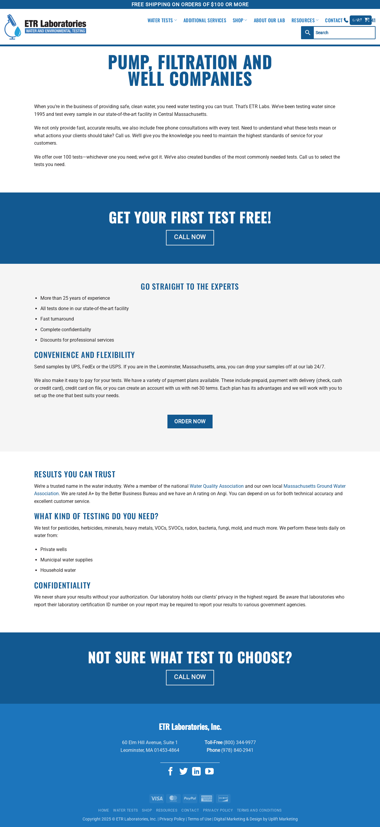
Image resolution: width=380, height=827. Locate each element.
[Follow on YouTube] (209, 772)
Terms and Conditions (259, 810)
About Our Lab (269, 20)
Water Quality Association (217, 486)
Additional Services (204, 20)
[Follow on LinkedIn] (196, 772)
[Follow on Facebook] (170, 772)
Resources (305, 20)
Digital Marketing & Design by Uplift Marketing (256, 819)
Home (103, 810)
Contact (334, 20)
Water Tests (162, 20)
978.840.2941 (363, 20)
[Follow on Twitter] (183, 772)
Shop (240, 20)
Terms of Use (199, 819)
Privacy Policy (218, 810)
